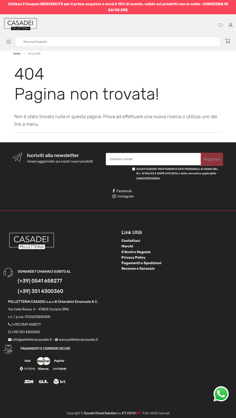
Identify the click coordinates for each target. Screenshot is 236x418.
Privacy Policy (133, 257)
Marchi (127, 246)
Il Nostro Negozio (136, 252)
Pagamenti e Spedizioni (141, 263)
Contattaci (130, 241)
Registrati (212, 159)
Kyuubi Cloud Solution (100, 413)
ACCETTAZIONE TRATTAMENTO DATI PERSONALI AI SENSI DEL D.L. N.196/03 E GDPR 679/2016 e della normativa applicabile (177, 173)
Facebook (122, 191)
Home (17, 53)
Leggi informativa (148, 178)
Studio (131, 413)
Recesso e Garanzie (138, 268)
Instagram (123, 196)
